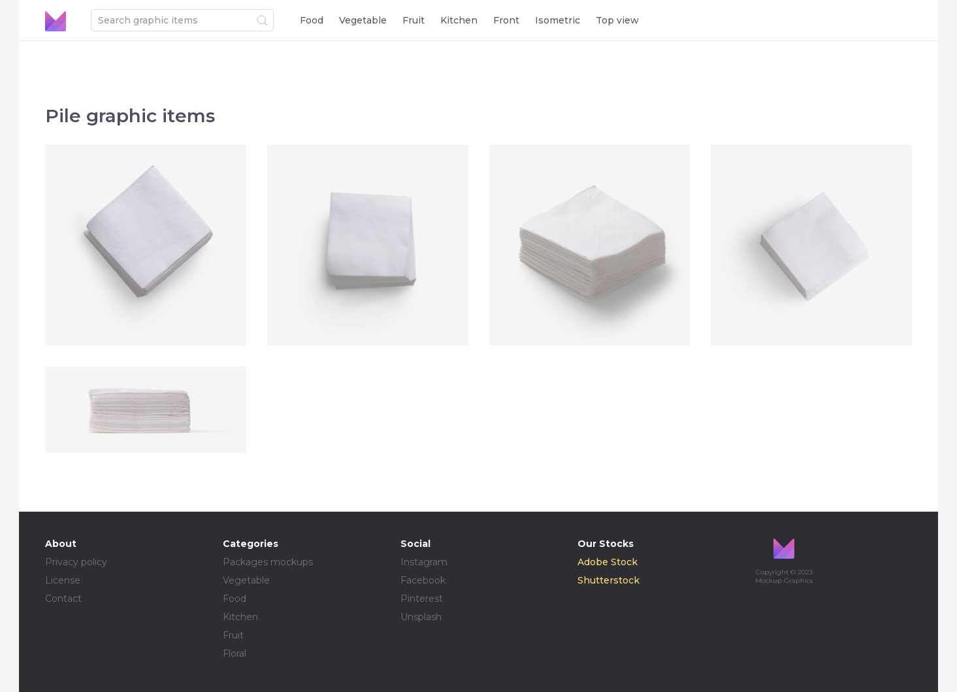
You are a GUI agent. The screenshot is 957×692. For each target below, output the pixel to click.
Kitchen (459, 20)
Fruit (413, 20)
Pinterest (421, 598)
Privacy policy (76, 562)
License (62, 580)
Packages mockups (268, 562)
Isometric (557, 20)
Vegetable (363, 20)
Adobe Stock (607, 562)
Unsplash (421, 617)
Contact (63, 598)
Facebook (423, 580)
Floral (234, 653)
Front (506, 20)
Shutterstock (608, 580)
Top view (617, 20)
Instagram (423, 562)
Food (311, 20)
